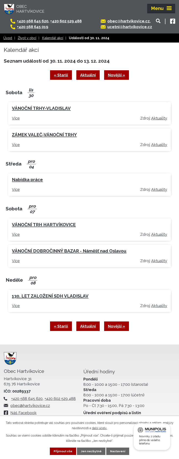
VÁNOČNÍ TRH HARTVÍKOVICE (44, 224)
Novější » (117, 75)
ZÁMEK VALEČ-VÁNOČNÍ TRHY (44, 135)
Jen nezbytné (91, 451)
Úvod (7, 38)
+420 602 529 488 (68, 21)
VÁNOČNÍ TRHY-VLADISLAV (41, 108)
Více (16, 118)
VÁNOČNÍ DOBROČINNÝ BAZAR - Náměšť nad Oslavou (69, 251)
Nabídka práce (27, 180)
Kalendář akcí (52, 38)
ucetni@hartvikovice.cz (131, 27)
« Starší (60, 75)
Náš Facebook (24, 413)
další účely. (99, 428)
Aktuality (159, 118)
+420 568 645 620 (34, 21)
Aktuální (88, 75)
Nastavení (118, 451)
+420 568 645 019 (34, 27)
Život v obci (27, 38)
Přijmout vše (63, 451)
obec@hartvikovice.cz (130, 21)
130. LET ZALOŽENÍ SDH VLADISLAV (50, 296)
